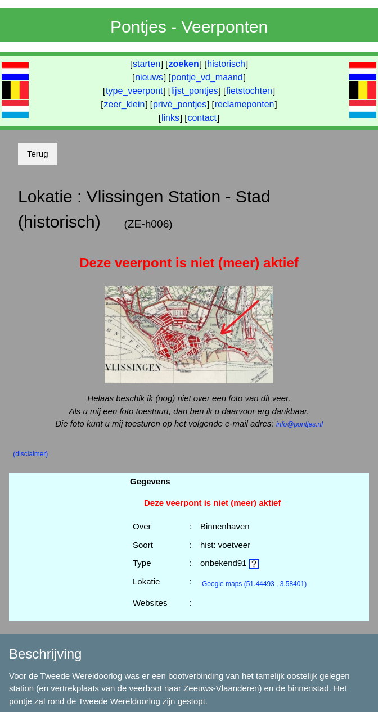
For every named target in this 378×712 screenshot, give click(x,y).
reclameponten (244, 104)
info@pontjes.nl (299, 424)
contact (202, 118)
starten (146, 64)
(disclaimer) (30, 454)
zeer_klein (124, 104)
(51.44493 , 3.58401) (254, 584)
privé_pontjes (179, 104)
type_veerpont (134, 91)
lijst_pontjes (194, 91)
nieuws (149, 77)
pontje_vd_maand (207, 77)
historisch (226, 64)
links (170, 118)
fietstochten (249, 91)
